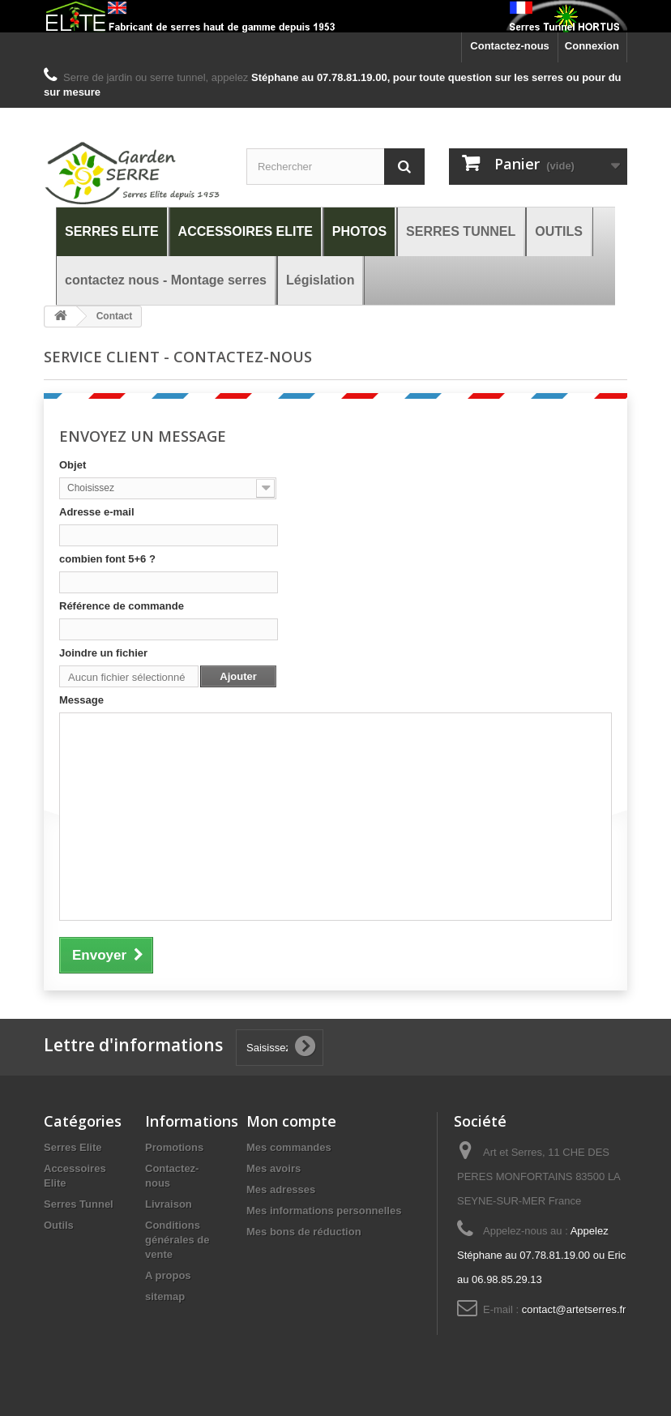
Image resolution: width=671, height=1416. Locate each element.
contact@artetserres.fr (574, 1309)
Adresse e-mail (97, 512)
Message (81, 700)
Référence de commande (121, 606)
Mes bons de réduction (303, 1232)
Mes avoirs (273, 1168)
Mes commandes (288, 1147)
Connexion (592, 46)
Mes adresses (280, 1189)
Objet (72, 465)
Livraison (168, 1204)
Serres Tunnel (78, 1204)
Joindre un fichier (103, 653)
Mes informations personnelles (323, 1210)
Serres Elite (73, 1147)
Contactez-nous (509, 46)
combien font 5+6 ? (107, 559)
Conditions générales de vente (177, 1239)
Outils (59, 1225)
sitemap (165, 1296)
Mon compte (291, 1121)
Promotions (174, 1147)
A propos (168, 1275)
